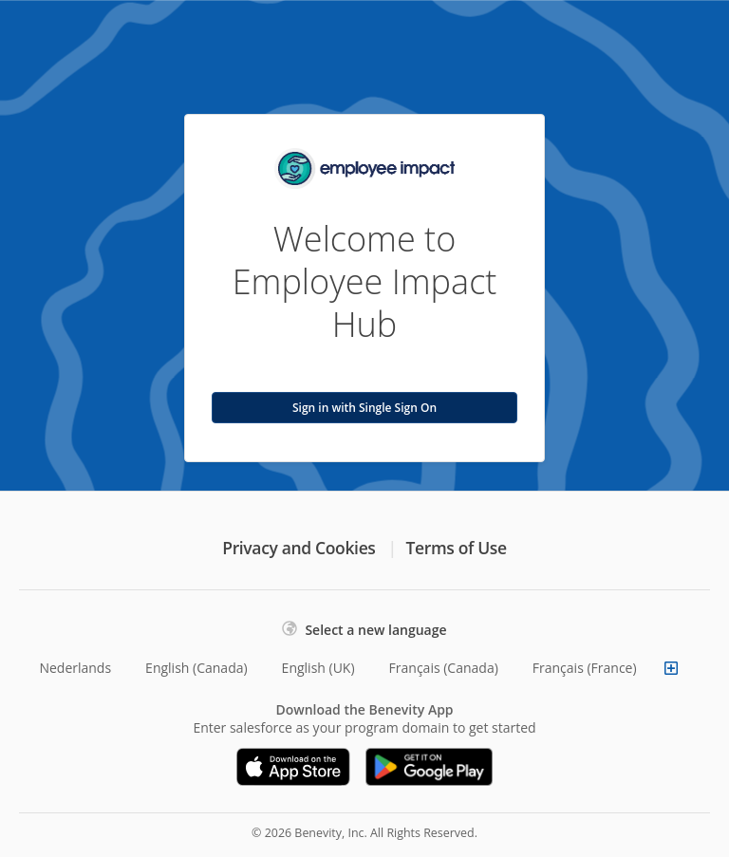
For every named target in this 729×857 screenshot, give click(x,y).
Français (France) (585, 668)
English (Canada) (196, 668)
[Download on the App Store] (293, 767)
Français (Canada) (443, 668)
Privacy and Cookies (298, 547)
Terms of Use (456, 547)
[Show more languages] (671, 668)
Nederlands (75, 668)
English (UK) (318, 668)
